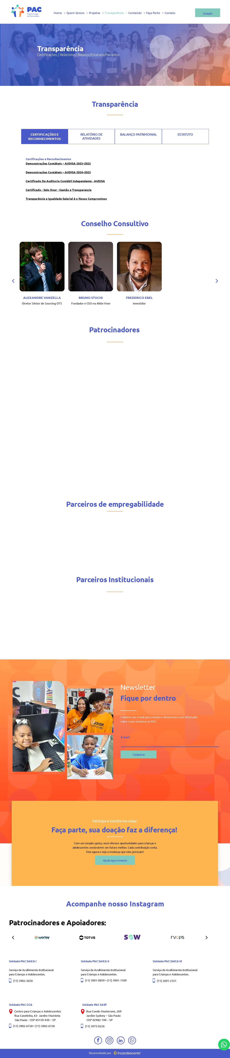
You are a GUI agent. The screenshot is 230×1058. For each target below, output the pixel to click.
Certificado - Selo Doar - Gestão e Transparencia (58, 190)
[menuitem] (60, 13)
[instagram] (109, 1040)
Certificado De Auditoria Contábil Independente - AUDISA (65, 181)
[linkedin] (121, 1040)
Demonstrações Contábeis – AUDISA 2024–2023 (58, 172)
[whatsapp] (132, 1040)
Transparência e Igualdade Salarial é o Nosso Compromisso (66, 198)
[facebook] (98, 1040)
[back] (82, 280)
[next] (207, 937)
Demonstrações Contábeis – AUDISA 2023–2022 (58, 163)
